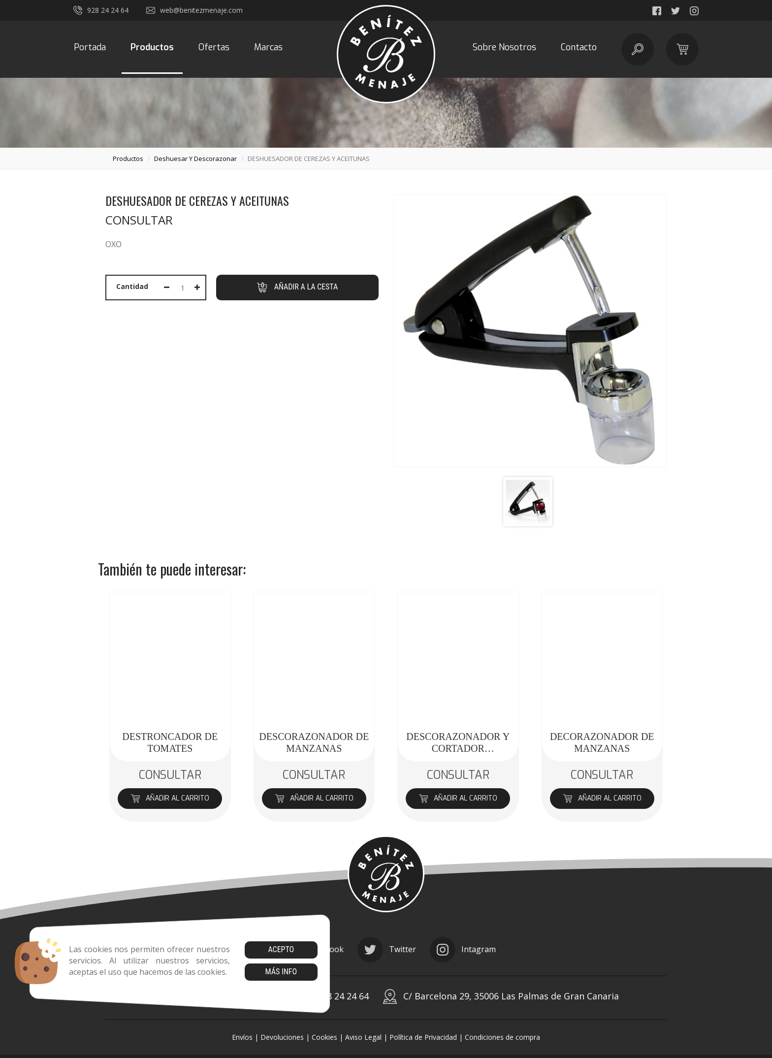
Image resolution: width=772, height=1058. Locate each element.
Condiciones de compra (502, 1037)
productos (128, 158)
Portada (90, 47)
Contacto (579, 47)
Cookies (324, 1037)
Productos (152, 47)
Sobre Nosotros (504, 47)
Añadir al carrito (170, 798)
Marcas (268, 47)
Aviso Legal (363, 1037)
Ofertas (213, 47)
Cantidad (132, 286)
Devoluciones (282, 1037)
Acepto (281, 949)
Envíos (242, 1037)
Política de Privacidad (423, 1037)
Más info (281, 971)
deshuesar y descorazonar (195, 158)
